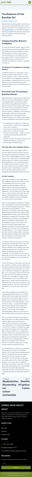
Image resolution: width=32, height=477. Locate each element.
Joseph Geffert (6, 2)
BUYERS (3, 431)
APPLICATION (5, 435)
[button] (29, 2)
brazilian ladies (9, 30)
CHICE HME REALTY (12, 405)
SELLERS (4, 428)
